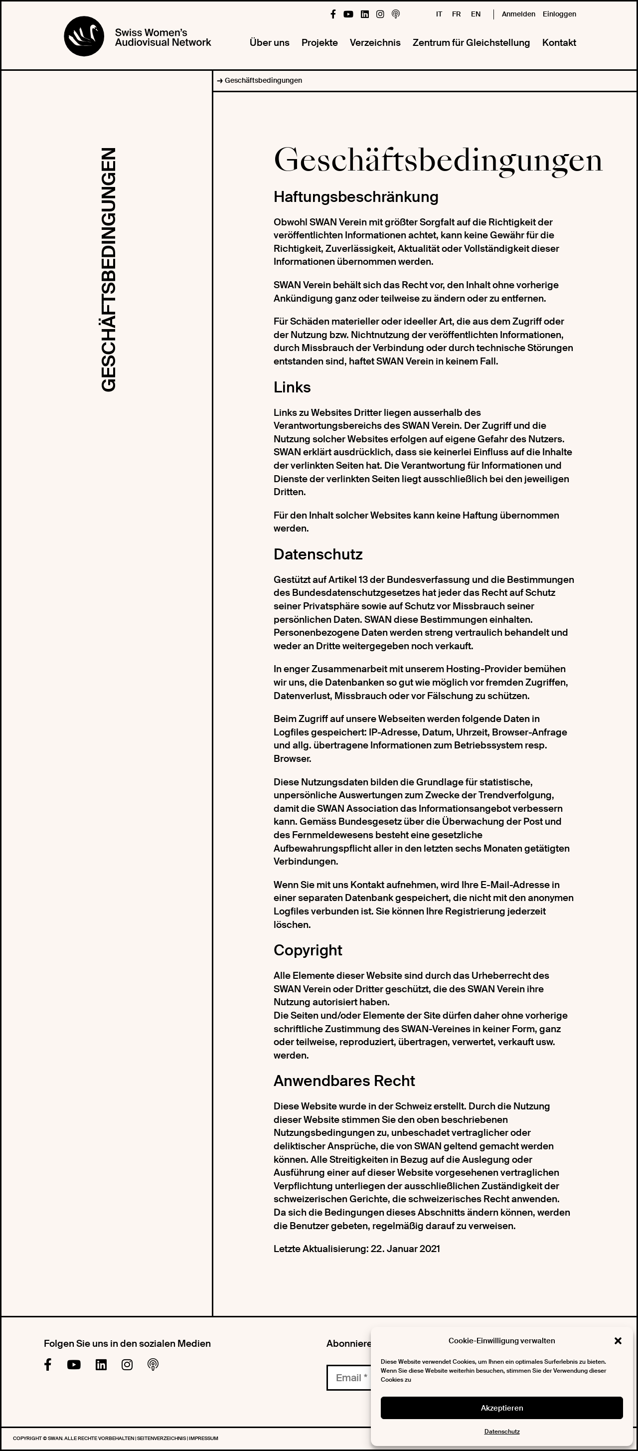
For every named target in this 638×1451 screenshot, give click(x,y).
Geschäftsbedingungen (263, 80)
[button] (618, 1341)
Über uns (270, 42)
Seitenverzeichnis (162, 1438)
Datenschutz (502, 1432)
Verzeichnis (375, 42)
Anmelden (518, 13)
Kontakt (559, 42)
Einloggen (559, 13)
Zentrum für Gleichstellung (471, 42)
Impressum (203, 1438)
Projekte (320, 42)
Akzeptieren (502, 1408)
